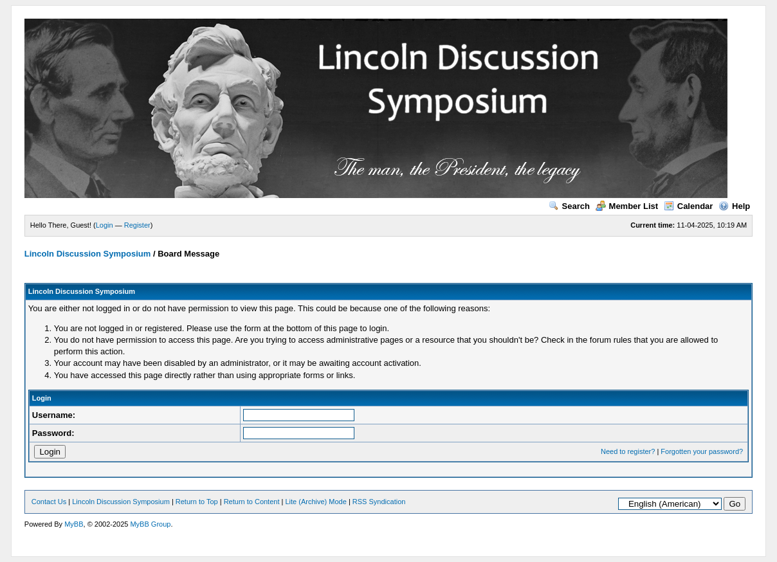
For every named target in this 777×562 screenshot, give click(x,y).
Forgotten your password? (702, 451)
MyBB (73, 524)
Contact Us (49, 501)
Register (137, 225)
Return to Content (252, 501)
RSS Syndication (379, 501)
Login (104, 225)
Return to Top (197, 501)
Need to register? (628, 451)
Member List (627, 206)
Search (569, 206)
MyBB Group (150, 524)
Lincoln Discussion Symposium (87, 253)
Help (734, 206)
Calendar (688, 206)
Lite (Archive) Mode (315, 501)
